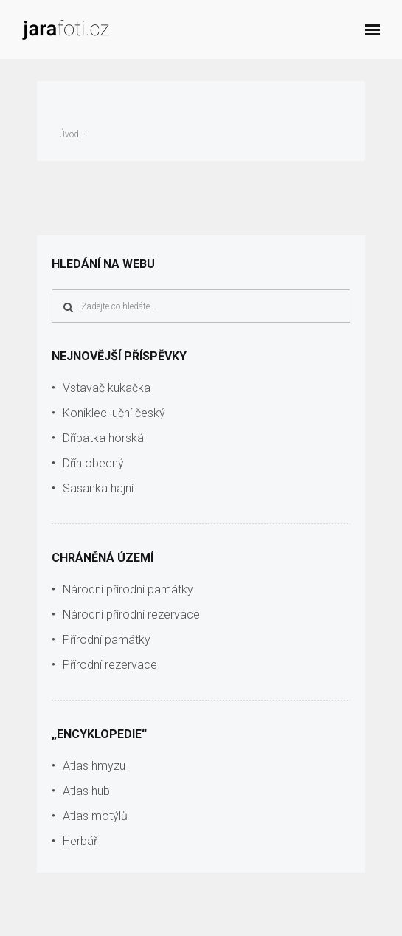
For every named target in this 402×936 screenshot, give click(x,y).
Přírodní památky (106, 640)
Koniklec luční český (114, 413)
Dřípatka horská (103, 438)
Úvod (69, 134)
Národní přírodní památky (128, 589)
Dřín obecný (93, 463)
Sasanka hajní (98, 488)
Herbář (80, 841)
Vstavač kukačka (106, 388)
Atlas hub (86, 791)
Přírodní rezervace (110, 665)
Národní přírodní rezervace (131, 615)
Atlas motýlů (95, 816)
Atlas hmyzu (94, 766)
